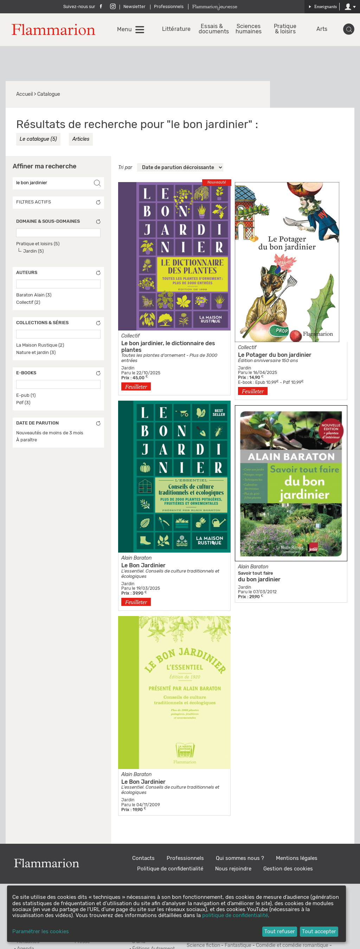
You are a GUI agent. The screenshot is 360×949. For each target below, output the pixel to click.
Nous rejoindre (233, 868)
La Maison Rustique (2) (40, 345)
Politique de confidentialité (170, 868)
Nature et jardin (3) (36, 352)
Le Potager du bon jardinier (274, 355)
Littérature (175, 29)
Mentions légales (296, 858)
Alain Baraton (136, 558)
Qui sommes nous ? (240, 858)
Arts (321, 29)
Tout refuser (279, 931)
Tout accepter (319, 931)
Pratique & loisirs (285, 29)
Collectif (247, 347)
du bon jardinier (259, 579)
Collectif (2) (28, 302)
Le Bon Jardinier (143, 565)
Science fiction (203, 945)
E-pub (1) (26, 395)
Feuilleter (136, 386)
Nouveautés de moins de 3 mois (49, 433)
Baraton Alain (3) (33, 295)
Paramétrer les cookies (40, 931)
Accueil (24, 94)
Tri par (125, 167)
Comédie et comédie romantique (292, 945)
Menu (124, 29)
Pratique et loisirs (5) (37, 244)
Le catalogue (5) (38, 139)
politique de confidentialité (235, 915)
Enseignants (323, 6)
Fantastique (238, 945)
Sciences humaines (249, 29)
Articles (80, 139)
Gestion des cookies (288, 868)
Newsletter (134, 7)
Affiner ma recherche (44, 166)
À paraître (26, 440)
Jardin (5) (33, 251)
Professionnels (169, 7)
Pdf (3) (23, 403)
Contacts (143, 858)
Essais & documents (212, 29)
